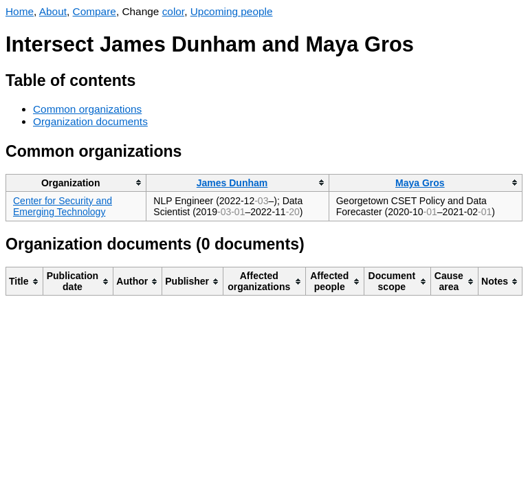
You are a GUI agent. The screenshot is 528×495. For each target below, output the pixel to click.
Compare (94, 11)
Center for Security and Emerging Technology (62, 206)
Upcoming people (231, 11)
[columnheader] (76, 182)
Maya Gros (420, 182)
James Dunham (232, 182)
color (173, 11)
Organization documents (90, 121)
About (53, 11)
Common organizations (87, 109)
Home (20, 11)
